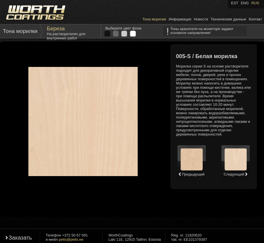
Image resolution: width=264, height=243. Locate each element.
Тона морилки (154, 19)
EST (234, 3)
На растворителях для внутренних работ (66, 36)
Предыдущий (191, 174)
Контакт (255, 19)
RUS (255, 3)
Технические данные (228, 19)
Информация (180, 19)
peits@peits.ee (71, 239)
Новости (201, 19)
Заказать (20, 237)
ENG (245, 3)
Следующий (236, 174)
